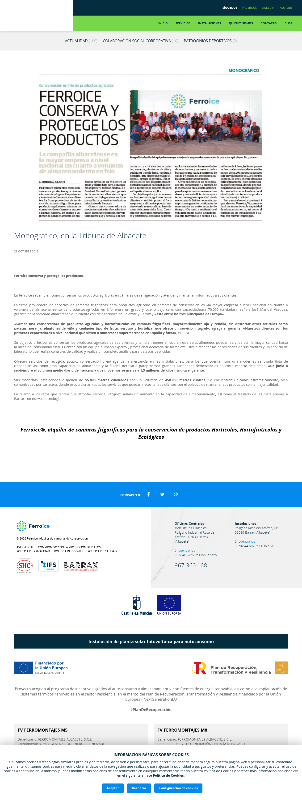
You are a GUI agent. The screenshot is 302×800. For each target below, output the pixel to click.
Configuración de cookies (178, 788)
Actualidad (81, 40)
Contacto (269, 23)
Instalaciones (209, 23)
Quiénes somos (241, 23)
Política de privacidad (33, 551)
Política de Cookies (168, 775)
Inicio (163, 23)
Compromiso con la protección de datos (69, 547)
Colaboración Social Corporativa (140, 40)
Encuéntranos (185, 550)
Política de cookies (68, 551)
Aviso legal (25, 547)
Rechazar (139, 788)
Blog (289, 23)
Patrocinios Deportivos (210, 40)
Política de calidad (102, 551)
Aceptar (113, 788)
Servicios (183, 23)
